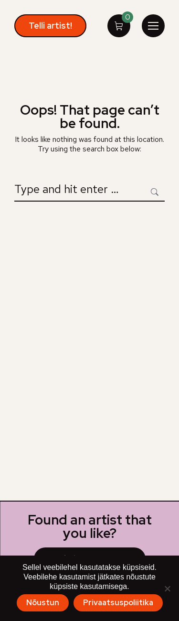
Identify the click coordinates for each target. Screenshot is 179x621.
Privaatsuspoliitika (118, 603)
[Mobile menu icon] (153, 25)
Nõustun (42, 603)
